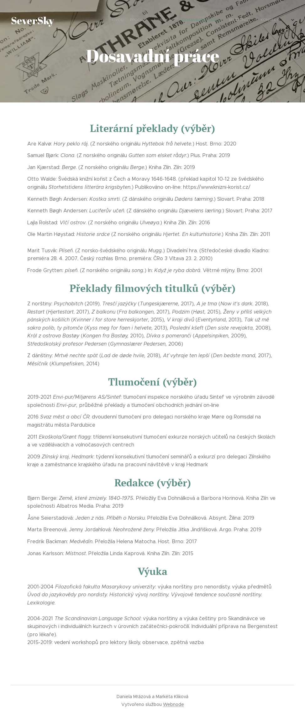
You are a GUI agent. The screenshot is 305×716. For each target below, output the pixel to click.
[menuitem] (233, 20)
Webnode (173, 704)
